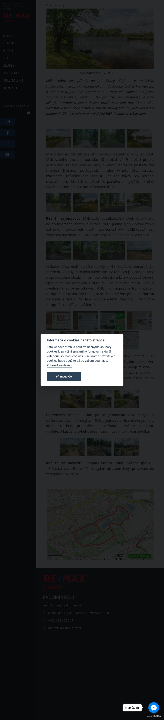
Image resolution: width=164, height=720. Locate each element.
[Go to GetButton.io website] (154, 715)
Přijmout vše (64, 376)
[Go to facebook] (153, 707)
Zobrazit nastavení (59, 365)
